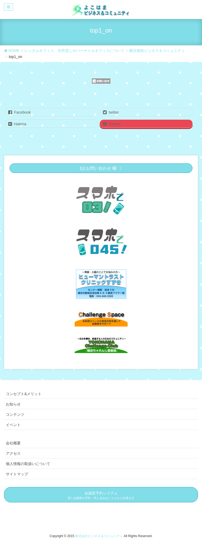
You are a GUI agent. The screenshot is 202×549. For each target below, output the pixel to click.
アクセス (13, 453)
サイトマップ (17, 474)
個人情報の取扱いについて (28, 464)
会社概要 (13, 443)
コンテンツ (15, 414)
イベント (13, 425)
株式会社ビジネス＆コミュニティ (99, 536)
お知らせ (13, 404)
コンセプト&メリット (24, 394)
